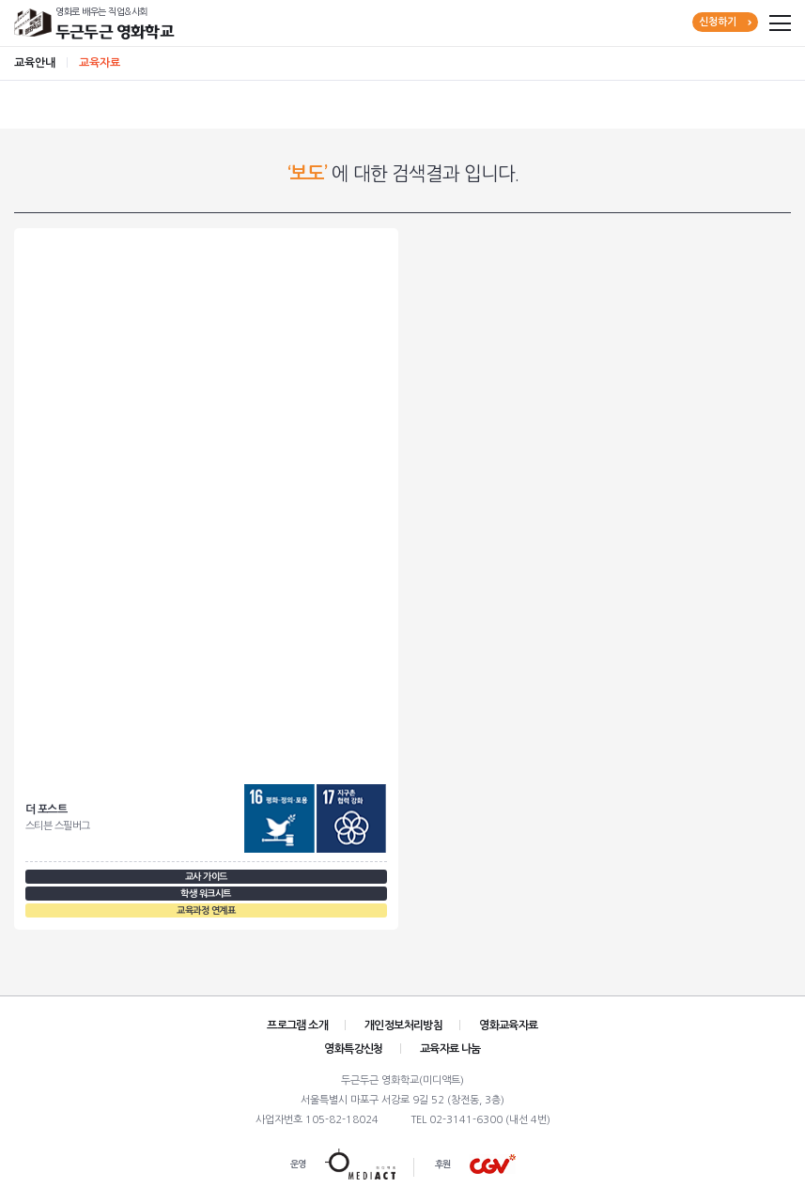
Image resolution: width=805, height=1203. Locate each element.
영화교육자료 (508, 1025)
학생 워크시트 (205, 893)
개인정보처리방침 (403, 1025)
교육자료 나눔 (450, 1049)
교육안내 (34, 63)
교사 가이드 (206, 876)
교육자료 (99, 63)
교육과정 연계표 (206, 910)
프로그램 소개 (297, 1025)
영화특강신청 (353, 1049)
